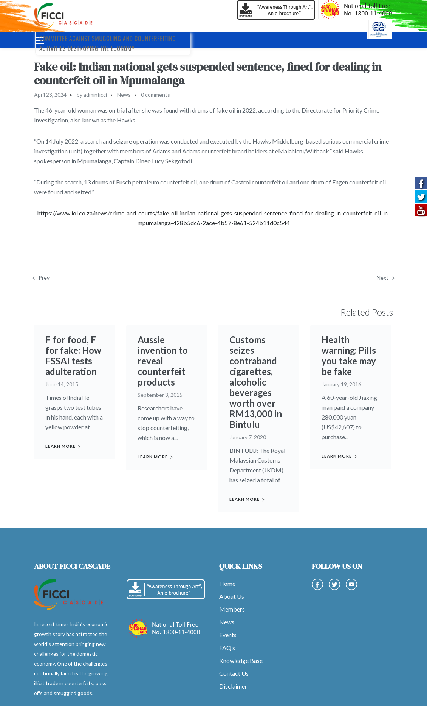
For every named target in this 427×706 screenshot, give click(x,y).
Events (228, 634)
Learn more (60, 446)
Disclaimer (233, 686)
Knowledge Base (241, 660)
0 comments (155, 94)
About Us (231, 596)
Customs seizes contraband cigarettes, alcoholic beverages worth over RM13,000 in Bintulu (255, 382)
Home (227, 583)
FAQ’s (227, 647)
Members (232, 609)
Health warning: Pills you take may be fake (349, 355)
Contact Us (234, 673)
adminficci (95, 94)
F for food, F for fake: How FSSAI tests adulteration (73, 355)
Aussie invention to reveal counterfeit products (163, 360)
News (124, 94)
